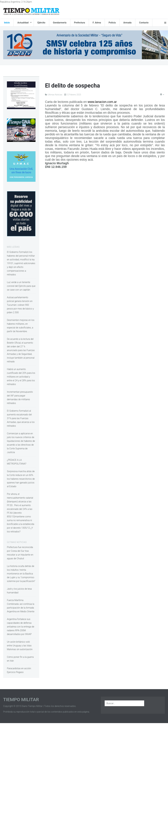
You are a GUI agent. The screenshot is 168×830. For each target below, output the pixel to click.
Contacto (144, 22)
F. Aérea (97, 22)
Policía (112, 22)
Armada (127, 22)
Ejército (41, 22)
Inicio (7, 22)
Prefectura (79, 22)
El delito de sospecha (72, 85)
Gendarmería (59, 22)
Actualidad (23, 22)
